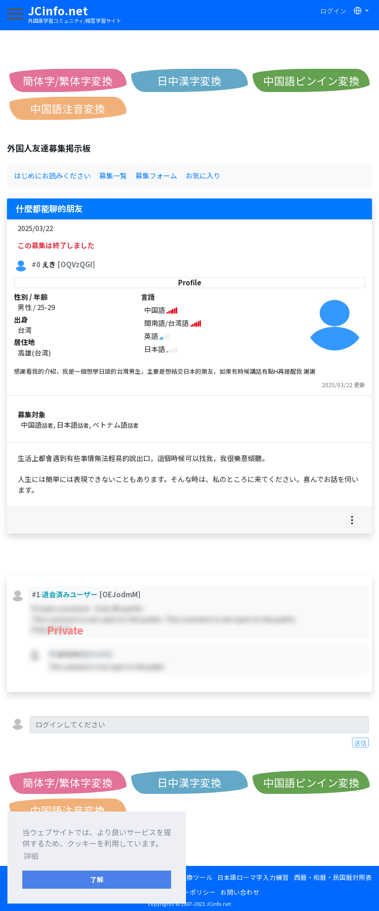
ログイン (333, 10)
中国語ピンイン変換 (311, 80)
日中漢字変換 (189, 80)
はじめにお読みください (52, 175)
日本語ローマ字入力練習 (253, 877)
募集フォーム (156, 175)
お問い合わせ (239, 892)
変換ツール (196, 877)
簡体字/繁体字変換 (68, 80)
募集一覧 (113, 175)
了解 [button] (96, 879)
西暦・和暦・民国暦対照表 (333, 877)
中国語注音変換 (67, 108)
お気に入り (203, 175)
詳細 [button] (31, 855)
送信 (360, 742)
